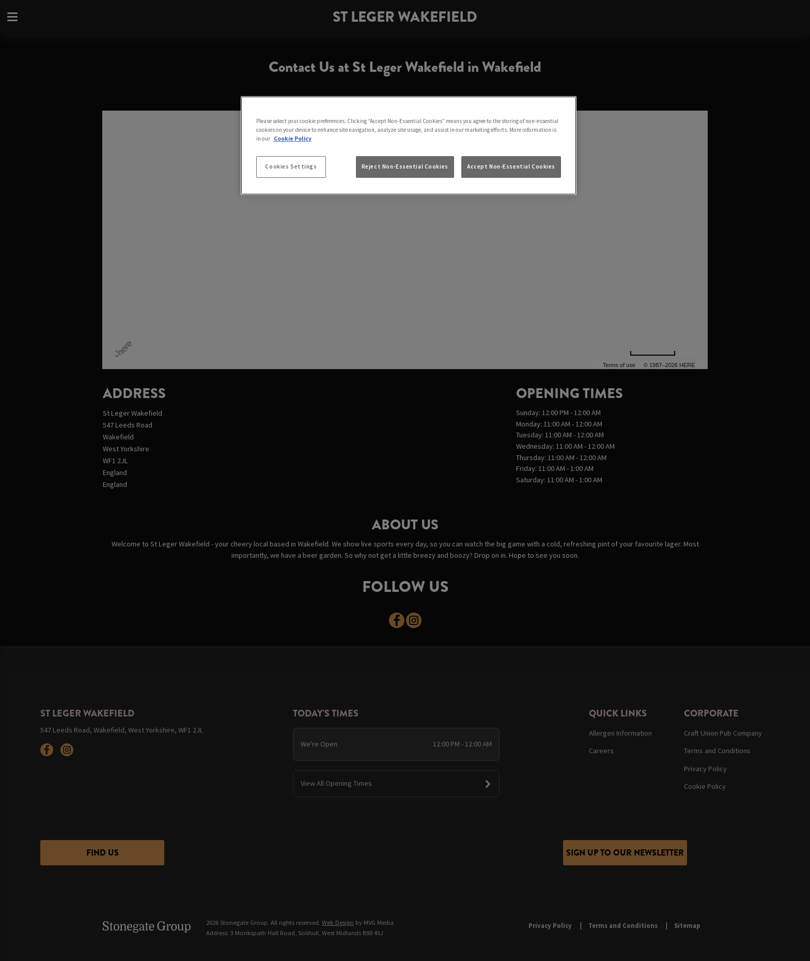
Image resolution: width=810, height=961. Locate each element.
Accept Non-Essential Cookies (511, 166)
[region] (409, 145)
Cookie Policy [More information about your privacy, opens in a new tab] (292, 138)
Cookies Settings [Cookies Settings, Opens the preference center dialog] (291, 166)
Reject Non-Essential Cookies (405, 166)
